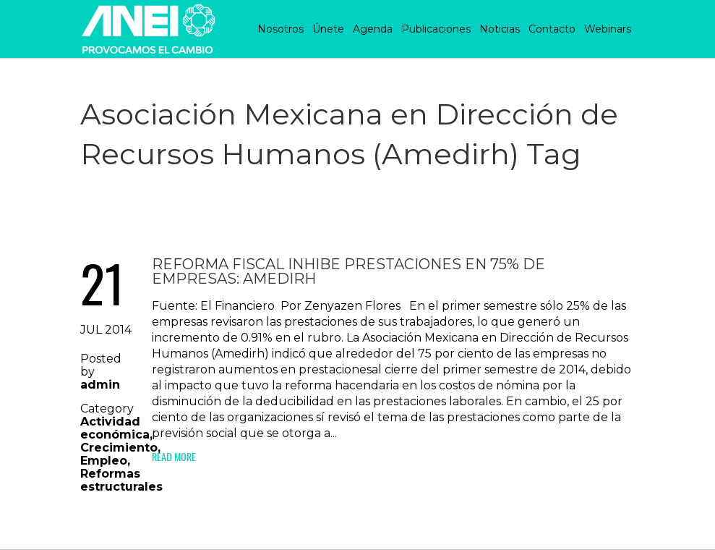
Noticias (499, 28)
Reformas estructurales (121, 480)
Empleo (103, 461)
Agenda (373, 28)
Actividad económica (115, 428)
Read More (174, 456)
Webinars (607, 28)
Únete (328, 28)
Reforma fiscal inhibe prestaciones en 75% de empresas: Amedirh (348, 271)
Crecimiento (119, 447)
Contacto (551, 28)
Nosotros (280, 28)
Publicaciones (436, 28)
